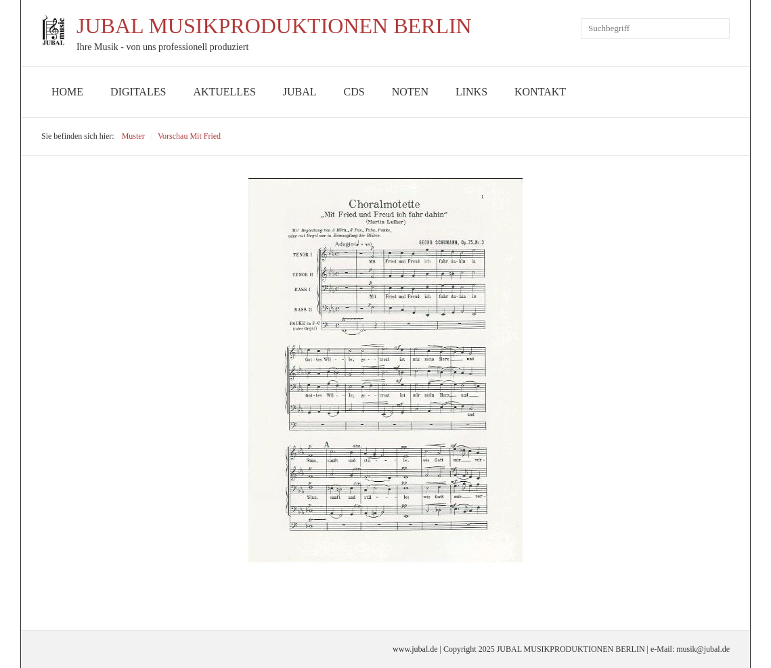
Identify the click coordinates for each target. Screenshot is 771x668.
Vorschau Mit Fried (189, 136)
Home (67, 91)
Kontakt (540, 91)
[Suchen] (719, 28)
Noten (410, 91)
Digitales (138, 91)
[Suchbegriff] (655, 28)
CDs (354, 91)
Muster (133, 136)
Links (471, 91)
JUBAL (300, 91)
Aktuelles (224, 91)
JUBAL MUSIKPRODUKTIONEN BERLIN (274, 26)
